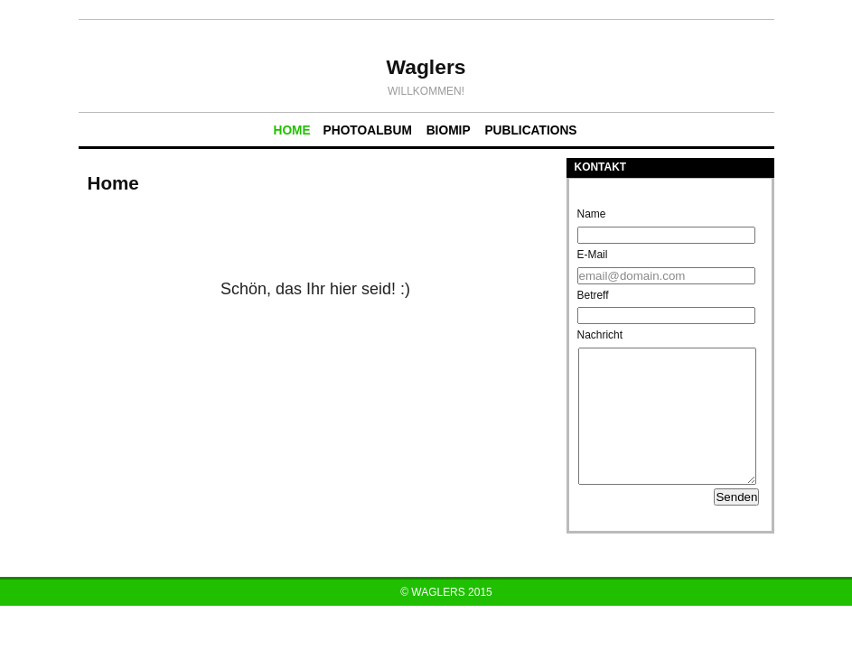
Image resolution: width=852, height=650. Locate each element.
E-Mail (592, 254)
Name (591, 214)
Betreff (593, 295)
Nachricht (600, 335)
